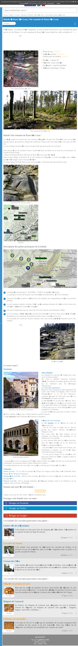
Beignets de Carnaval (13, 601)
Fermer (58, 3)
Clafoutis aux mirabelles (14, 619)
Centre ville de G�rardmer (16, 526)
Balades (37, 642)
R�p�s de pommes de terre (16, 584)
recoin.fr (41, 637)
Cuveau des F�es (11, 561)
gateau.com (44, 639)
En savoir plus (50, 3)
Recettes (43, 642)
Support (40, 643)
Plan (45, 643)
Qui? (35, 643)
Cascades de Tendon (12, 543)
